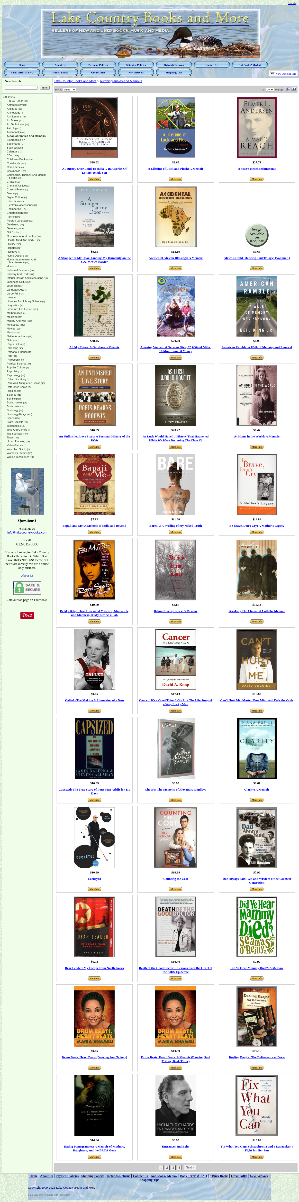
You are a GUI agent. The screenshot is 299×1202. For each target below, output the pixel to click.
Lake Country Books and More (75, 81)
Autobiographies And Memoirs (121, 81)
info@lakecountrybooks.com (27, 532)
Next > (190, 1167)
